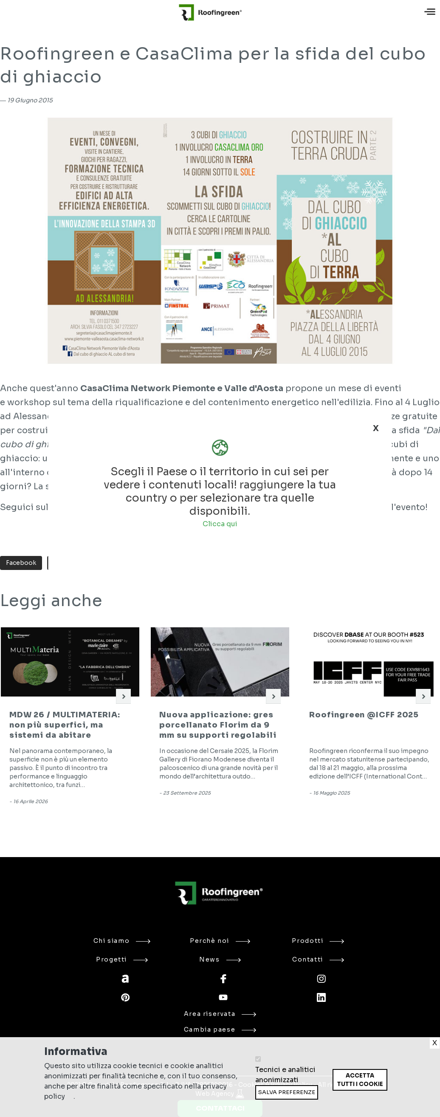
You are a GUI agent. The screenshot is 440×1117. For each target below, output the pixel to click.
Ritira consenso (332, 1090)
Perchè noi (220, 941)
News (219, 959)
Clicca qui (220, 523)
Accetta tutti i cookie (360, 1080)
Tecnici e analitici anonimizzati (285, 1074)
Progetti (122, 959)
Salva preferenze (286, 1092)
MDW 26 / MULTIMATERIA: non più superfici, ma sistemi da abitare (64, 725)
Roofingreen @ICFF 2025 (364, 714)
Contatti (318, 959)
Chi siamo (122, 941)
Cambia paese (220, 1029)
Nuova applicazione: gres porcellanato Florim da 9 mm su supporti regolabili (217, 725)
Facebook (21, 563)
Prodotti (318, 941)
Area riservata (220, 1014)
